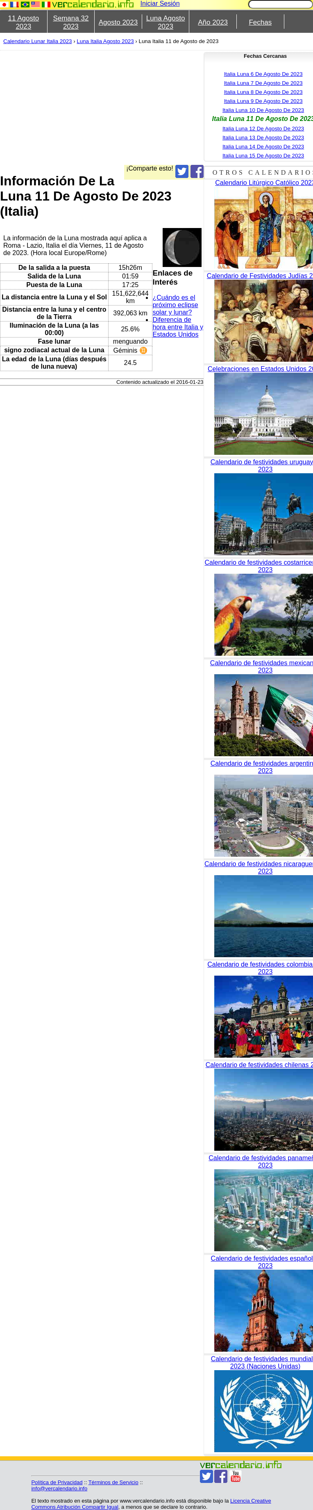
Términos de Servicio (113, 1482)
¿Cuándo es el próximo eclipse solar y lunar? (175, 305)
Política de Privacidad (56, 1482)
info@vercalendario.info (59, 1488)
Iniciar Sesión (160, 3)
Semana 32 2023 (70, 22)
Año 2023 (213, 22)
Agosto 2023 (118, 22)
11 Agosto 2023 (23, 22)
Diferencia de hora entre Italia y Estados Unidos (177, 327)
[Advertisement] (142, 107)
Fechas (260, 22)
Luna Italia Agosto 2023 (105, 41)
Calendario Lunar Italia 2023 (37, 41)
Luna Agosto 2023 (165, 22)
